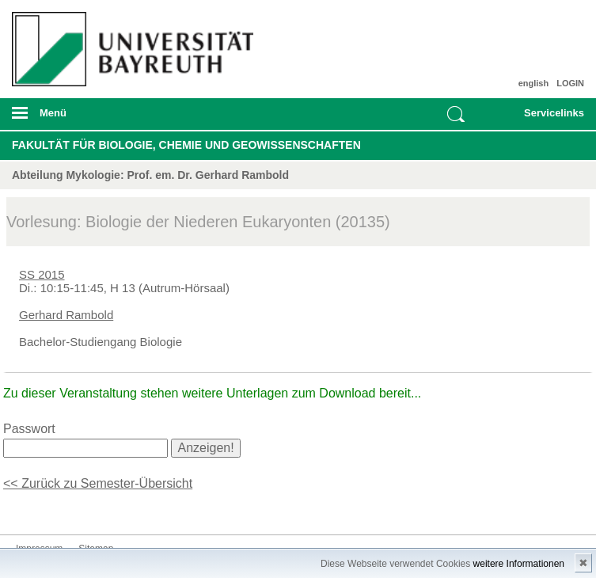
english (533, 83)
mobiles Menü (131, 118)
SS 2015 (42, 274)
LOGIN (570, 83)
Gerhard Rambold (66, 314)
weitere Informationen (518, 563)
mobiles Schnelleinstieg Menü (544, 118)
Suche (456, 114)
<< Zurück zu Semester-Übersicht (97, 483)
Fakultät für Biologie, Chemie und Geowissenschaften (186, 145)
